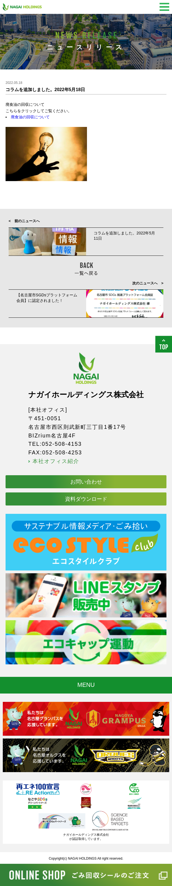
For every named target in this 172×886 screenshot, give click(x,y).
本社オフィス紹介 (56, 461)
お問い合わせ (86, 482)
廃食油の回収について (30, 117)
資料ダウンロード (86, 499)
